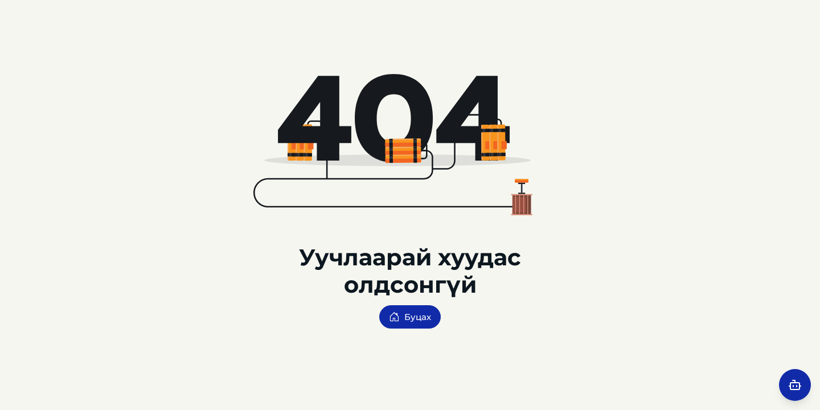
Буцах (410, 316)
